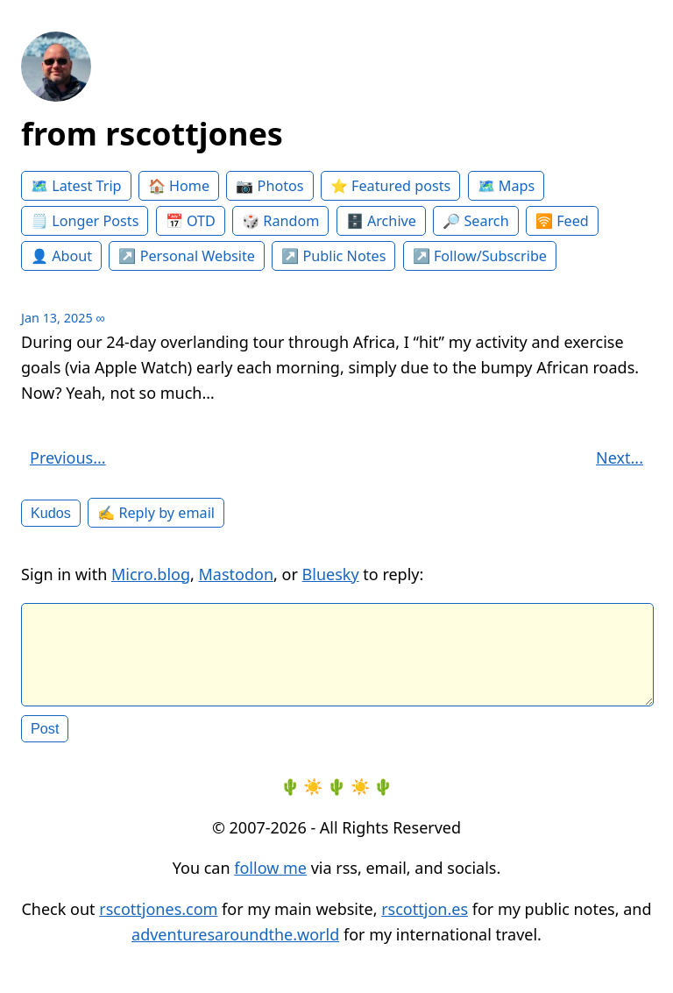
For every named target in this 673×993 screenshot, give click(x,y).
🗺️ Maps (506, 185)
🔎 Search (475, 221)
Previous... (68, 457)
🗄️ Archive (381, 221)
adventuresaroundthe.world (235, 948)
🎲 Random (280, 221)
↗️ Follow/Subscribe (480, 256)
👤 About (61, 256)
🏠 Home (178, 185)
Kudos (51, 513)
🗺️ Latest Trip (76, 185)
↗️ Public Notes (333, 256)
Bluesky (330, 574)
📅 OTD (191, 221)
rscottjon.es (424, 922)
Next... (619, 457)
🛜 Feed (562, 221)
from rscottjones (152, 133)
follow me (270, 881)
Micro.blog (150, 574)
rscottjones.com (158, 922)
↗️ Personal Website (186, 256)
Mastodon (236, 574)
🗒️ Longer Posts (84, 221)
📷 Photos (269, 185)
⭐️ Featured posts (390, 185)
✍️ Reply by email (156, 512)
